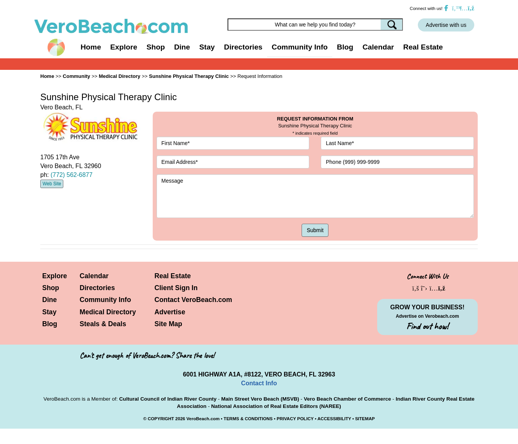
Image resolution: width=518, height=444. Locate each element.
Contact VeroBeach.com (193, 300)
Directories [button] (243, 47)
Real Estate (423, 47)
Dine (182, 47)
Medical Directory (119, 76)
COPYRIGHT (161, 418)
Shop (50, 288)
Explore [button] (123, 47)
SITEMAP (364, 418)
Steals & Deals (103, 324)
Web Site (52, 184)
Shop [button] (156, 47)
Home (91, 47)
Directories (97, 288)
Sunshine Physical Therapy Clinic (189, 76)
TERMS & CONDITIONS (248, 418)
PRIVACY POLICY (295, 418)
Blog (345, 47)
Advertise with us (446, 25)
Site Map (168, 324)
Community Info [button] (300, 47)
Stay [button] (207, 47)
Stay (49, 312)
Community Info (105, 300)
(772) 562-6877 (71, 175)
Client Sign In (176, 288)
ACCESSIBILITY (334, 418)
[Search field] (315, 24)
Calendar (378, 47)
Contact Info (259, 383)
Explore (54, 276)
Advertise (170, 312)
